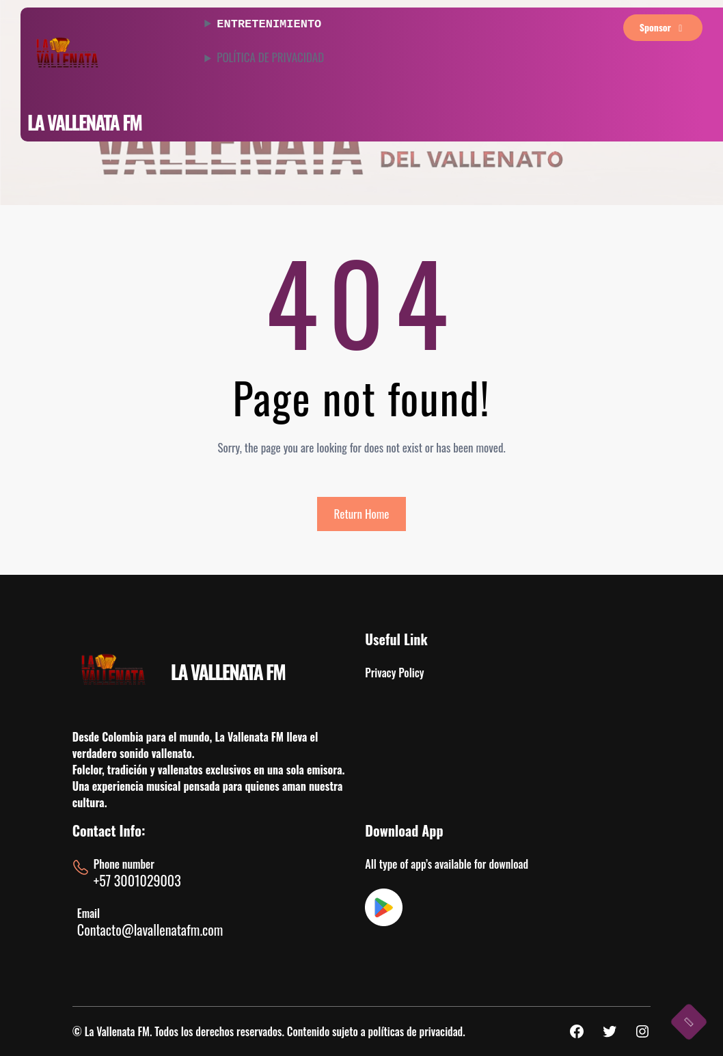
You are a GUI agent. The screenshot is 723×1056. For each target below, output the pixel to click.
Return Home (362, 513)
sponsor (663, 27)
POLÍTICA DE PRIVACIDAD (270, 56)
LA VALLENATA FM (84, 122)
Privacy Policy (394, 672)
